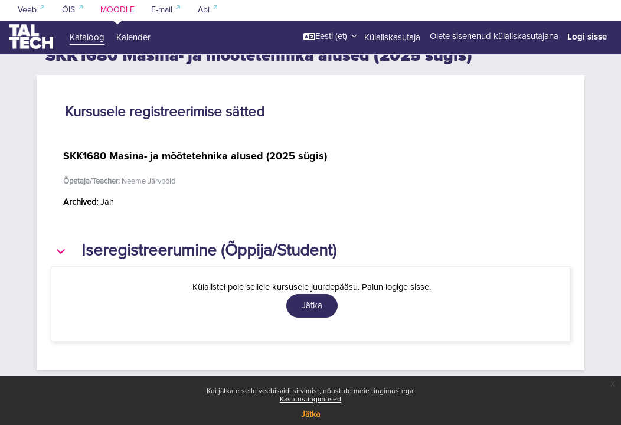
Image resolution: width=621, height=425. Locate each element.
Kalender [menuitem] (133, 37)
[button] (330, 36)
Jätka (310, 414)
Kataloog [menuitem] (87, 37)
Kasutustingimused (310, 399)
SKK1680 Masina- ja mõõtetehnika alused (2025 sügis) (195, 176)
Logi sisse (587, 36)
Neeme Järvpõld (148, 202)
